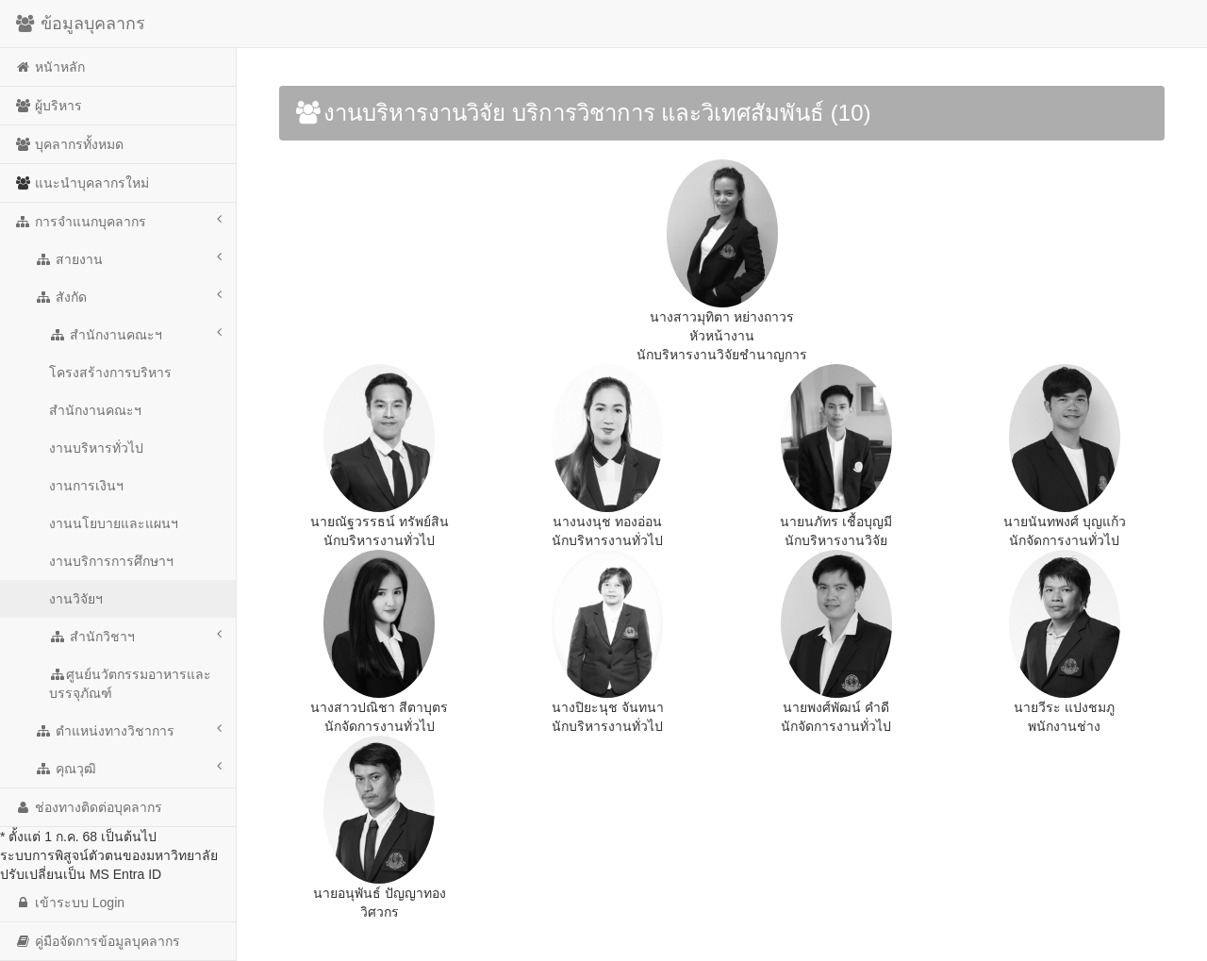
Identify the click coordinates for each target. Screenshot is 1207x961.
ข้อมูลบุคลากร (79, 23)
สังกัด (128, 296)
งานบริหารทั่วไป (96, 448)
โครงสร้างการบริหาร (110, 372)
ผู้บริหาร (48, 105)
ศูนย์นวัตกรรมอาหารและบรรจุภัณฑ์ (130, 684)
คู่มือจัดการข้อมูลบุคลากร (97, 941)
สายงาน (128, 258)
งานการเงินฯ (86, 485)
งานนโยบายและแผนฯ (113, 523)
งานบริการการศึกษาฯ (111, 561)
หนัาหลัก (49, 67)
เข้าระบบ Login (69, 902)
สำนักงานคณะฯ (135, 333)
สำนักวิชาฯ (135, 635)
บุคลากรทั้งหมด (69, 144)
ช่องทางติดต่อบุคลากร (88, 807)
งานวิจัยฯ (76, 598)
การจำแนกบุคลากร (118, 220)
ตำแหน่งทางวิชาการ (128, 729)
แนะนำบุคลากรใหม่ (81, 183)
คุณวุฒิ (128, 767)
